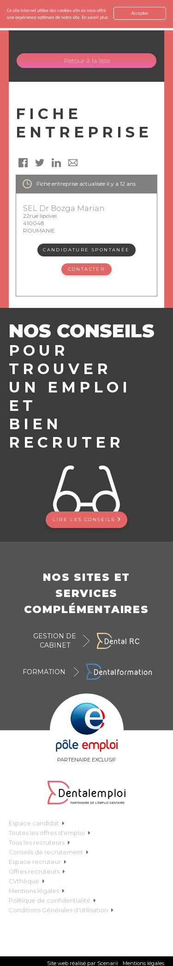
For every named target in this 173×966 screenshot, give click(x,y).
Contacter (86, 269)
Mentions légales (37, 890)
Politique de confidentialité (52, 900)
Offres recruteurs (37, 871)
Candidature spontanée (86, 249)
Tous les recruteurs (39, 842)
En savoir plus (94, 17)
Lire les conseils (86, 519)
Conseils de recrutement (49, 852)
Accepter (140, 13)
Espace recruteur (37, 861)
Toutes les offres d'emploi (49, 833)
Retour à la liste (87, 61)
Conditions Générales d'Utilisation (61, 910)
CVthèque (27, 881)
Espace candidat (37, 823)
